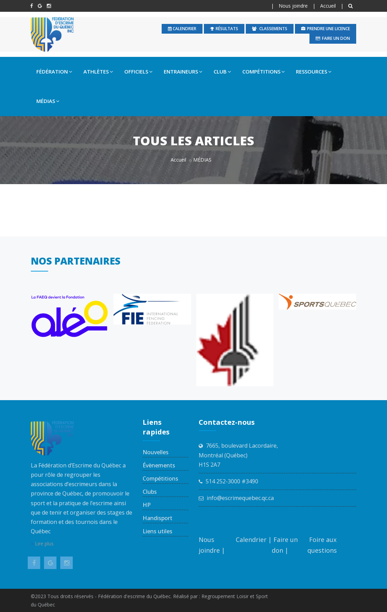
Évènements (159, 465)
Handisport (157, 518)
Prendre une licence (325, 29)
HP (147, 505)
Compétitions (160, 478)
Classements (269, 29)
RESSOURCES (314, 71)
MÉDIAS (48, 100)
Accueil (328, 5)
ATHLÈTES (98, 71)
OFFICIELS (138, 71)
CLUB (222, 71)
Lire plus (42, 543)
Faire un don (333, 38)
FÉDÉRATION (54, 71)
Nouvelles (156, 452)
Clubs (150, 491)
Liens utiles (157, 531)
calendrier (182, 29)
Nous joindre (293, 5)
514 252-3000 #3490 (232, 481)
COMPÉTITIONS (263, 71)
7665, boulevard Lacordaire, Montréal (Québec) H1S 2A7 (238, 455)
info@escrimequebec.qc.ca (240, 498)
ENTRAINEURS (183, 71)
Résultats (224, 29)
